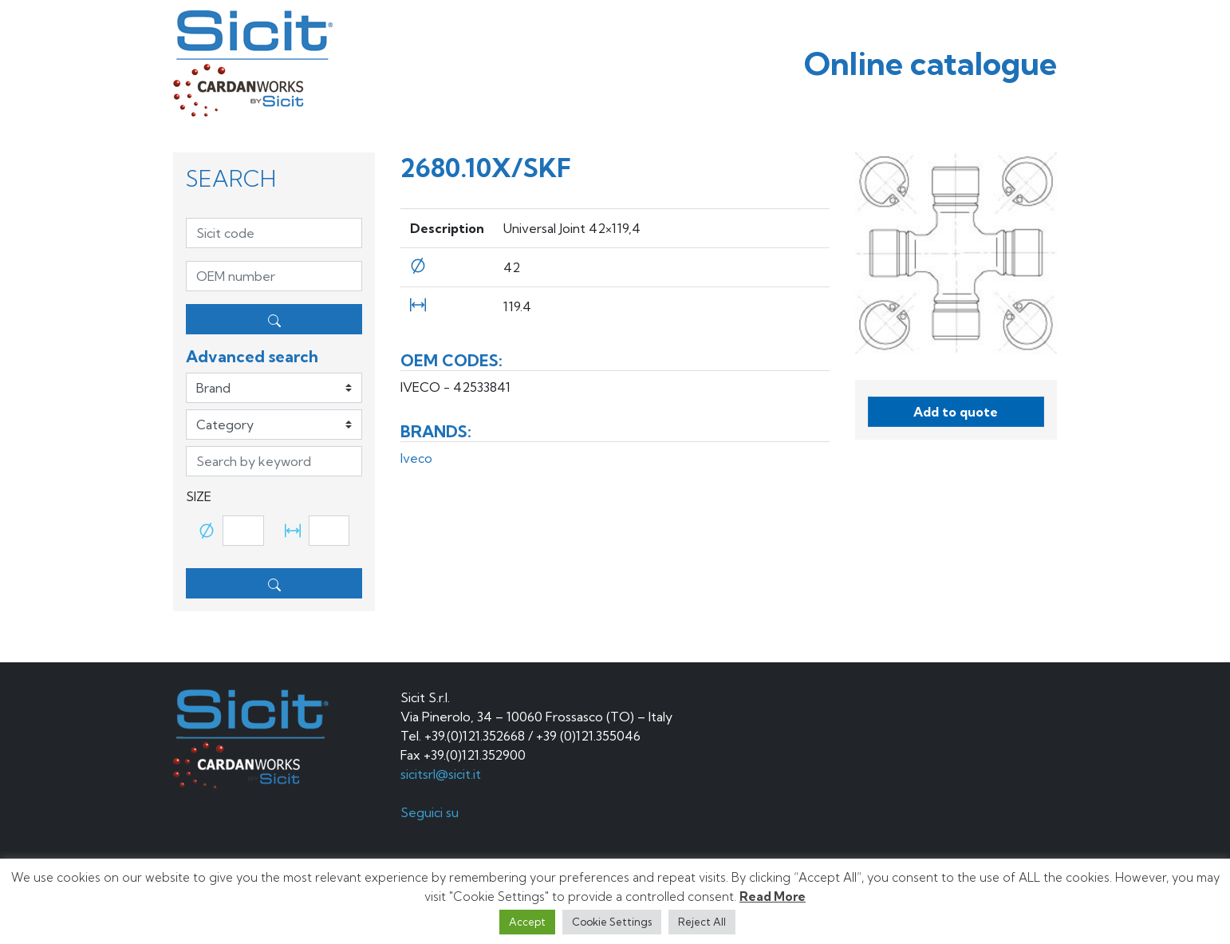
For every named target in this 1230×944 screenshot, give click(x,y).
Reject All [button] (702, 921)
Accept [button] (527, 921)
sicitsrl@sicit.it (440, 774)
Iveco (416, 458)
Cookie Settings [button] (612, 921)
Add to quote (955, 412)
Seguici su (431, 812)
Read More (772, 896)
